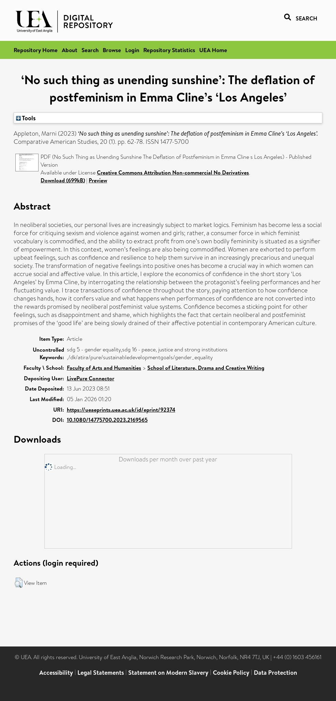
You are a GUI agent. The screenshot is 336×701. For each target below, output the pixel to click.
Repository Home (36, 50)
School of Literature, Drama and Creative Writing (205, 367)
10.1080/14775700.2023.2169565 (107, 420)
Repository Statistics (169, 50)
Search (90, 50)
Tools (26, 117)
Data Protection (275, 672)
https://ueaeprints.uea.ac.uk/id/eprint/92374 (121, 409)
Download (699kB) (63, 180)
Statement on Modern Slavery (168, 672)
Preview (98, 180)
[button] (19, 583)
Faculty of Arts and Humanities (104, 367)
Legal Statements (100, 672)
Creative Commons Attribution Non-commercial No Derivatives (173, 172)
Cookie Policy (231, 672)
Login (132, 50)
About (69, 50)
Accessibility (56, 672)
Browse (112, 50)
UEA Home (213, 50)
